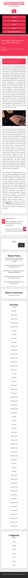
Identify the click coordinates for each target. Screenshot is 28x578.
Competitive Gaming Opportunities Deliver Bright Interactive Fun (14, 266)
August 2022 (14, 459)
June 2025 (14, 330)
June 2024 (14, 373)
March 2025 (14, 342)
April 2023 (14, 428)
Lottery (14, 557)
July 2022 (14, 463)
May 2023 (14, 424)
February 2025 (14, 346)
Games (14, 549)
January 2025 (14, 350)
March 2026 (14, 315)
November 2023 (14, 401)
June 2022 (14, 467)
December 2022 (14, 444)
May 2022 (14, 471)
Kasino (14, 28)
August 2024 (14, 370)
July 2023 (14, 416)
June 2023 (14, 420)
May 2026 (14, 307)
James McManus (8, 60)
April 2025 (14, 338)
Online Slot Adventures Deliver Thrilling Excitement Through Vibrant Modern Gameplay (14, 259)
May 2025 (14, 334)
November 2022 (14, 448)
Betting (14, 538)
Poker (14, 24)
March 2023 (14, 432)
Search (14, 242)
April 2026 (14, 311)
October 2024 (14, 362)
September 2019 (14, 503)
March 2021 (14, 499)
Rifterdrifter (14, 3)
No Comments (14, 62)
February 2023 (14, 436)
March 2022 (14, 475)
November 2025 (14, 327)
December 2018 (14, 518)
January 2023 (14, 440)
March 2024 (14, 385)
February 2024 (14, 389)
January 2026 (14, 319)
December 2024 (14, 354)
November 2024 (14, 358)
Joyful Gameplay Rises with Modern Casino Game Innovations (14, 282)
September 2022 (14, 456)
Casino (14, 542)
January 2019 (14, 514)
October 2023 (14, 405)
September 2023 (14, 409)
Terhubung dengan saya (14, 32)
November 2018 (14, 522)
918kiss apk (9, 203)
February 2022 (14, 479)
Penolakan (14, 21)
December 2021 (14, 487)
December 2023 (14, 397)
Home (14, 17)
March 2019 (14, 506)
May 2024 (14, 377)
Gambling (7, 62)
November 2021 (14, 491)
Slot (14, 565)
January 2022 (14, 483)
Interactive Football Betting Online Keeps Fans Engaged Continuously (14, 277)
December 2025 (14, 323)
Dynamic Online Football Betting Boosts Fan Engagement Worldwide (14, 271)
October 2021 (14, 495)
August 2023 (14, 413)
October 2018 (14, 526)
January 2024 (14, 393)
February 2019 (14, 510)
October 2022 (14, 452)
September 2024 (14, 366)
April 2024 (14, 381)
